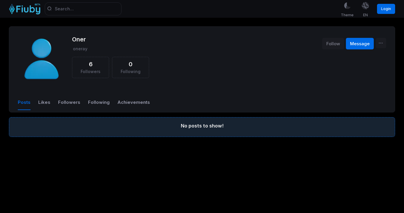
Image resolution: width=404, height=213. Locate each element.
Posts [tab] (24, 102)
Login (386, 9)
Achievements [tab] (133, 102)
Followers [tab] (69, 102)
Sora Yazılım (13, 210)
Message (360, 44)
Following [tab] (99, 102)
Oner (79, 39)
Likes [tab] (44, 102)
